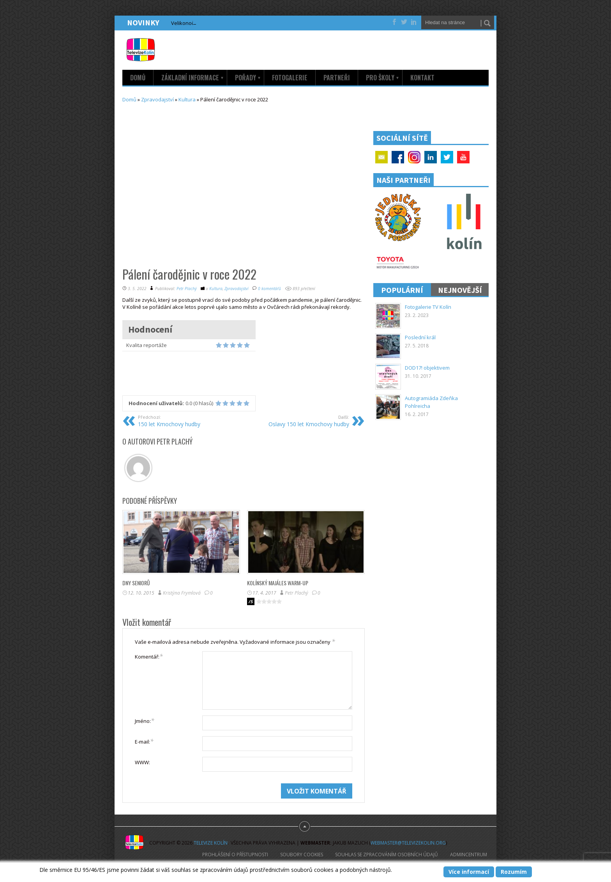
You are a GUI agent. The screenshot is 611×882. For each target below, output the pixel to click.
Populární (402, 290)
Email (381, 157)
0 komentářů (269, 288)
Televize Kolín (211, 842)
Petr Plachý (187, 288)
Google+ (414, 157)
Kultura (187, 99)
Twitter (447, 157)
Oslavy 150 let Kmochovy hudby (300, 421)
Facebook (398, 157)
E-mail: (144, 741)
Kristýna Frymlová (182, 593)
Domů (137, 77)
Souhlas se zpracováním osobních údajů (386, 854)
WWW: (142, 762)
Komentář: (149, 656)
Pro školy (382, 77)
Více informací (469, 871)
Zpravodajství (157, 99)
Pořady (248, 77)
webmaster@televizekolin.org (408, 842)
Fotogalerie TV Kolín (428, 306)
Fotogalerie (289, 77)
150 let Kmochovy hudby (186, 421)
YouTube (463, 157)
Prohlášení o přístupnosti (235, 854)
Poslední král (420, 337)
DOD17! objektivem (427, 367)
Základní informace (192, 77)
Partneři (336, 77)
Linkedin (430, 157)
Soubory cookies (301, 854)
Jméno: (144, 720)
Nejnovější (460, 290)
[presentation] (194, 798)
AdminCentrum (468, 854)
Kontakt (422, 77)
